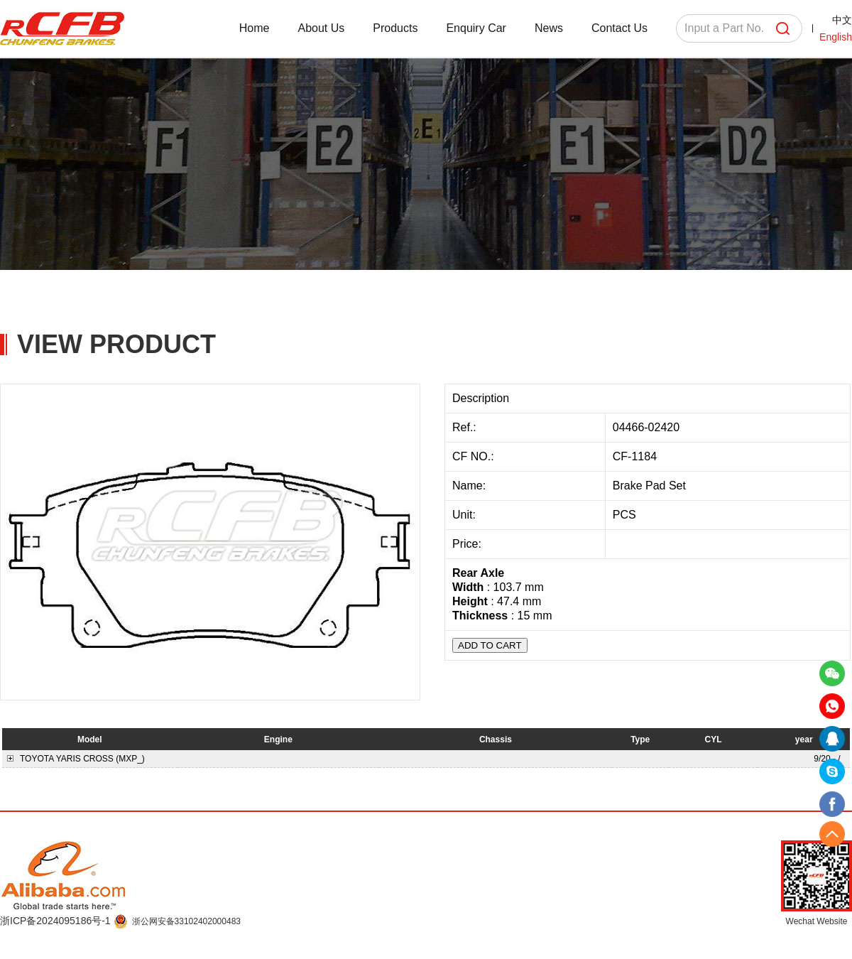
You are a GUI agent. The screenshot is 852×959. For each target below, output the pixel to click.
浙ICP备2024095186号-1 (57, 920)
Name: (470, 485)
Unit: (465, 515)
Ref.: (465, 427)
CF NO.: (473, 456)
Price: (468, 544)
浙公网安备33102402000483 (186, 921)
